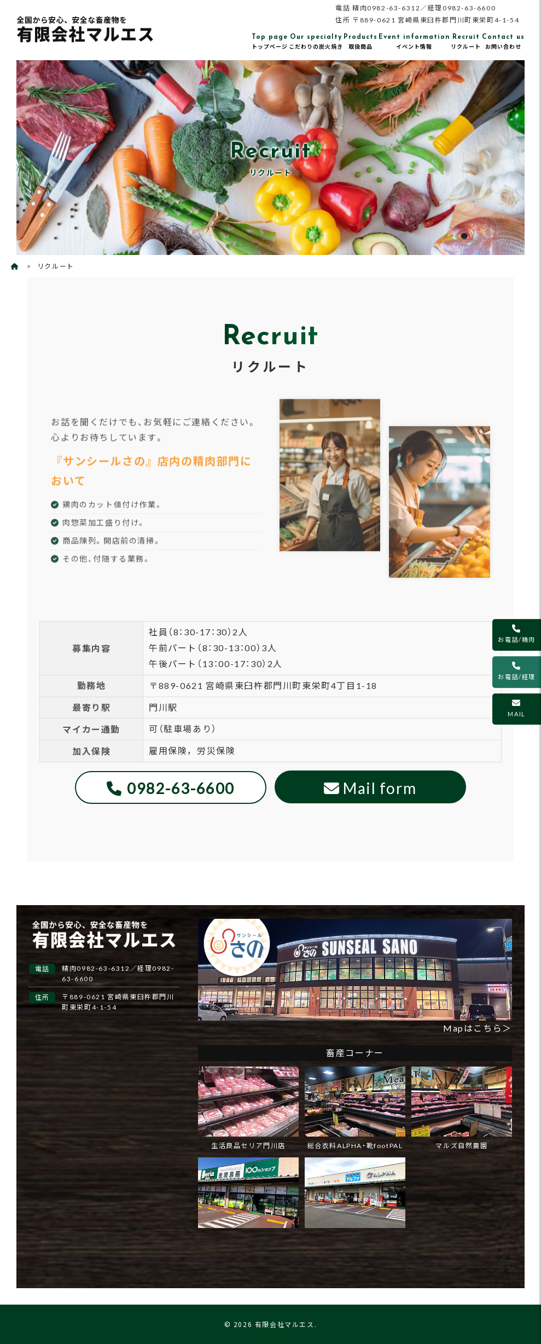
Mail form (379, 788)
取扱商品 (360, 41)
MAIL (517, 708)
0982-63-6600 (181, 788)
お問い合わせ (503, 41)
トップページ (269, 41)
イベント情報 (414, 41)
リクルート (465, 41)
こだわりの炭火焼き (316, 41)
